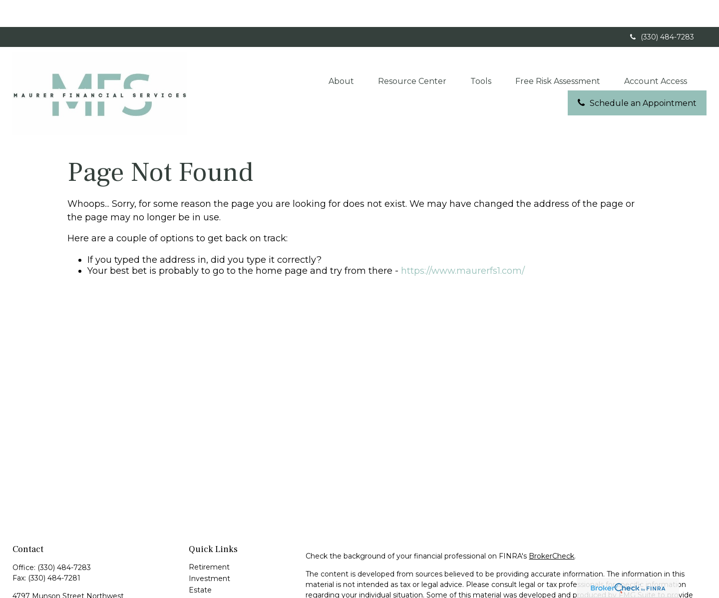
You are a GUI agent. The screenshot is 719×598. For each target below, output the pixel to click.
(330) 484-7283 (661, 9)
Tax (194, 585)
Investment (209, 551)
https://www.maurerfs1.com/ (463, 243)
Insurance (206, 574)
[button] (341, 53)
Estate (200, 562)
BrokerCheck (551, 528)
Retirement (209, 539)
